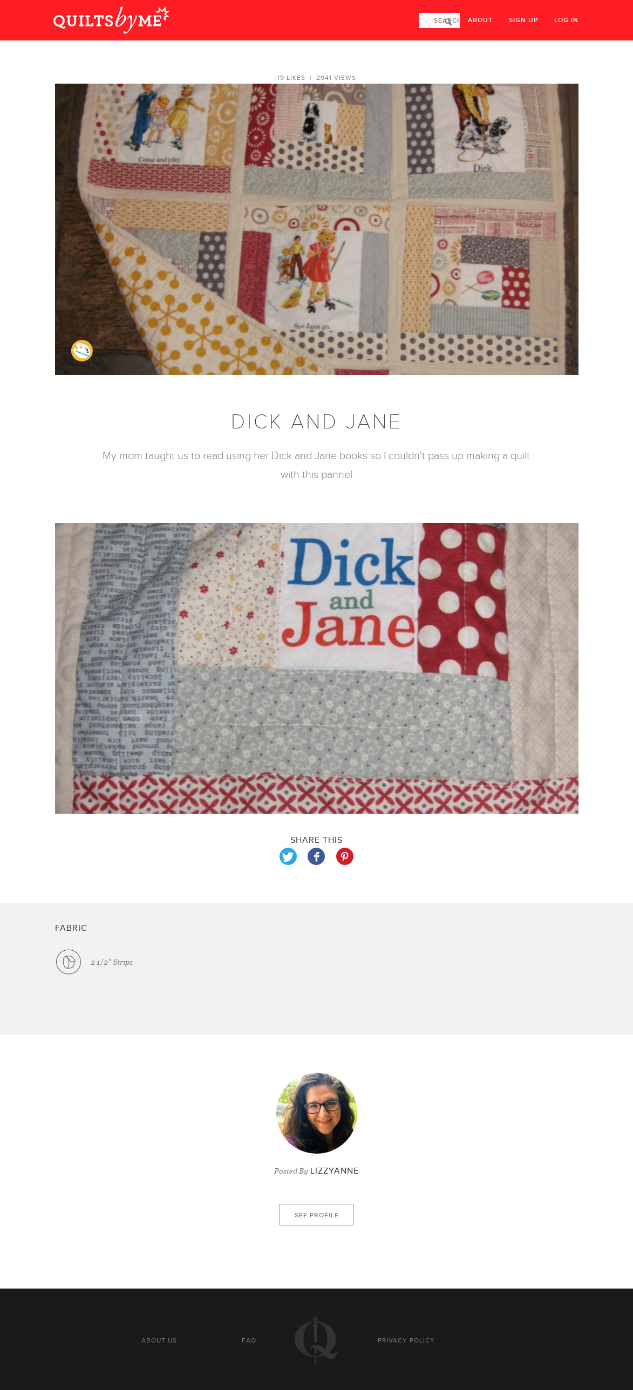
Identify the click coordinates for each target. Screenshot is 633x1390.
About (480, 20)
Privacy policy (406, 1340)
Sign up (523, 20)
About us (159, 1340)
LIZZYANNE (334, 1171)
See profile (317, 1215)
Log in (566, 20)
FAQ (249, 1340)
